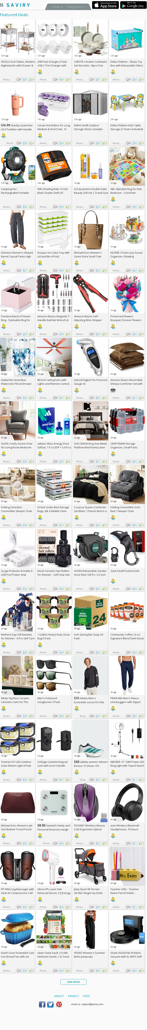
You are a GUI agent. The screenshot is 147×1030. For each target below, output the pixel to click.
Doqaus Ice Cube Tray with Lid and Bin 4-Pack (53, 254)
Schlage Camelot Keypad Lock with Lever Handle (52, 763)
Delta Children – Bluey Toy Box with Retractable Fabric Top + (126, 65)
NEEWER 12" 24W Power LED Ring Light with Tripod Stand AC (127, 765)
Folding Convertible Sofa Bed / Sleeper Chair (125, 509)
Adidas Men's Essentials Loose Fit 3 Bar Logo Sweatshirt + (89, 702)
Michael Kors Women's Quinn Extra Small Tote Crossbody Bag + (88, 256)
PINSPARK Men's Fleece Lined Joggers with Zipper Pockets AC (125, 702)
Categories (74, 7)
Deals (56, 7)
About (59, 996)
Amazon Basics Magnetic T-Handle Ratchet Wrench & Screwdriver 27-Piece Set (53, 320)
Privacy (73, 996)
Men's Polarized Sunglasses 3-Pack (48, 700)
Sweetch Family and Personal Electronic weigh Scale (53, 829)
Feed (86, 996)
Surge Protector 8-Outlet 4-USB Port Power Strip (17, 572)
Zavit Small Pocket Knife (124, 571)
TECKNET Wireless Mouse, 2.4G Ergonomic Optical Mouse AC (89, 829)
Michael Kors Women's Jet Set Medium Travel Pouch (16, 827)
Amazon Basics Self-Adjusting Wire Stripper (88, 318)
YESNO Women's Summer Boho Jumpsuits (89, 954)
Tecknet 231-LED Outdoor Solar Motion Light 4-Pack (16, 763)
